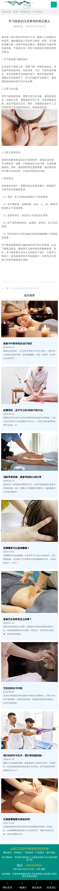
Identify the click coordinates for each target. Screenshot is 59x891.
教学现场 (51, 852)
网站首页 (7, 852)
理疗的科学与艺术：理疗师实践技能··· (23, 755)
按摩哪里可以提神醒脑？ (16, 548)
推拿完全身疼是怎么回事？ (17, 619)
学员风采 (40, 852)
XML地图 (40, 869)
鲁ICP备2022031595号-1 (24, 869)
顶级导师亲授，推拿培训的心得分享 (22, 477)
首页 (15, 12)
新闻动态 (25, 12)
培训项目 (29, 852)
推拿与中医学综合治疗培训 (17, 343)
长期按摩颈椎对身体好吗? (17, 819)
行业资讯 (38, 12)
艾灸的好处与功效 (12, 688)
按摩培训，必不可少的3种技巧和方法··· (23, 410)
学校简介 (18, 852)
